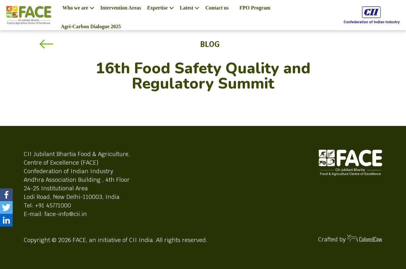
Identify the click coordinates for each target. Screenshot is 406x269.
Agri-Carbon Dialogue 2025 (91, 26)
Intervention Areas (120, 7)
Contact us (217, 7)
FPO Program (254, 7)
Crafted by (350, 238)
